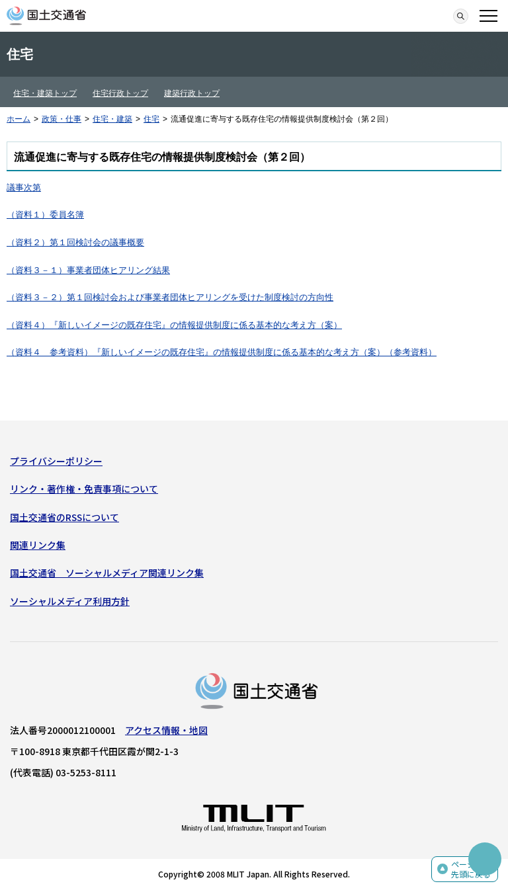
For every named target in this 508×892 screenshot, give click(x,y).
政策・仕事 (61, 119)
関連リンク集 (37, 544)
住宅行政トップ (120, 93)
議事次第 (24, 187)
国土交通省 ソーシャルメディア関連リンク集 (107, 572)
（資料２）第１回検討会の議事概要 (75, 242)
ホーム (18, 119)
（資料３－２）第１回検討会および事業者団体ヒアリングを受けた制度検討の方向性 (170, 297)
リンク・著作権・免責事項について (84, 488)
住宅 (151, 119)
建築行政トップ (192, 93)
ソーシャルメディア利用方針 (70, 601)
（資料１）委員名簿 (45, 215)
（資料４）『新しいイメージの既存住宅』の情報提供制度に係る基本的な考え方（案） (174, 325)
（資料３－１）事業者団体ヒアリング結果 (88, 270)
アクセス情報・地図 (166, 730)
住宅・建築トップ (45, 93)
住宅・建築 (112, 119)
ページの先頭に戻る (471, 869)
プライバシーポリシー (56, 460)
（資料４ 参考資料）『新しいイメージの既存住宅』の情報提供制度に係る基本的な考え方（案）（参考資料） (222, 352)
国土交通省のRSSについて (64, 517)
